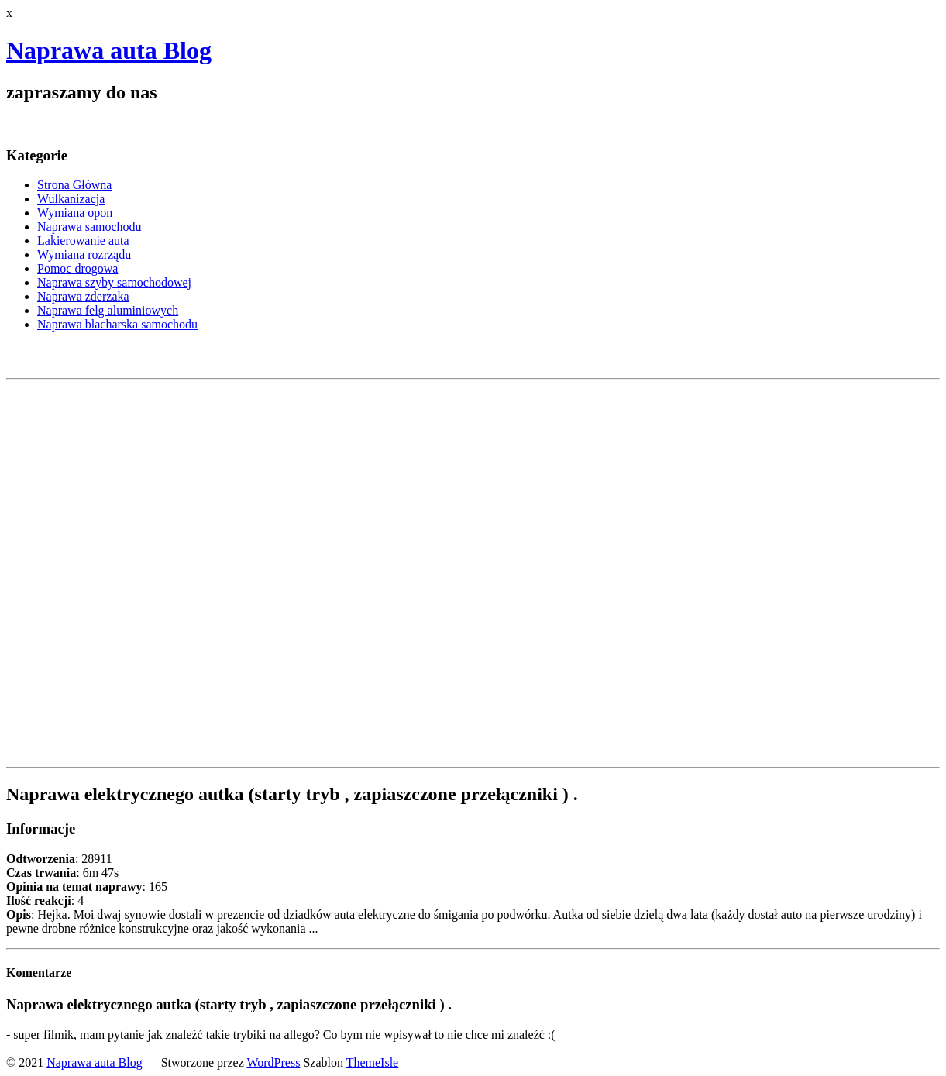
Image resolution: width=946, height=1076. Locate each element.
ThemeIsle (372, 1062)
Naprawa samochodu (89, 226)
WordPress (273, 1062)
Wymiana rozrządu (84, 254)
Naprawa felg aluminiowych (107, 310)
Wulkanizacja (71, 198)
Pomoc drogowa (77, 268)
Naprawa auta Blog (109, 50)
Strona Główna (74, 184)
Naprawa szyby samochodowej (114, 282)
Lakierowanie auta (83, 240)
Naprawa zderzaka (83, 296)
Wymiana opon (74, 212)
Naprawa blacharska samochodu (117, 324)
